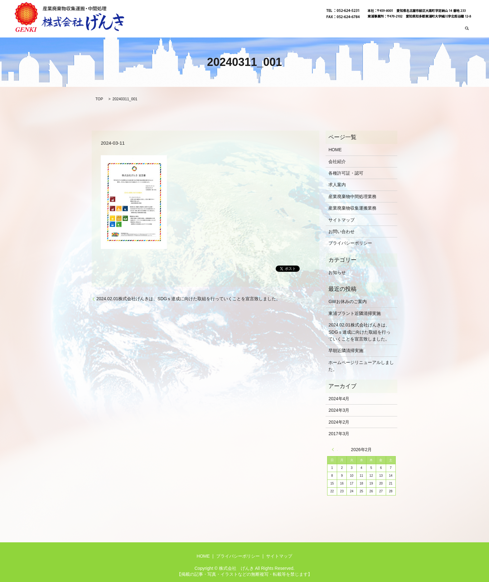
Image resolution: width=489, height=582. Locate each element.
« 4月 (334, 449)
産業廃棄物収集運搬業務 (348, 28)
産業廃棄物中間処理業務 (402, 28)
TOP (99, 99)
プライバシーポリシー (350, 243)
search (467, 28)
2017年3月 (338, 433)
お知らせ (337, 272)
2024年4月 (338, 398)
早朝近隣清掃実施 (345, 350)
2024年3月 (338, 410)
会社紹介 (310, 28)
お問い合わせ (444, 28)
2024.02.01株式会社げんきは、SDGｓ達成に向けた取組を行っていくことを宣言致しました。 (188, 298)
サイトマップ (341, 219)
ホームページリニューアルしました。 (361, 366)
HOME (290, 28)
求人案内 (337, 184)
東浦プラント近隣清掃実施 (354, 313)
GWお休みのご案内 (347, 301)
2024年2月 (338, 422)
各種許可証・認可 (345, 173)
